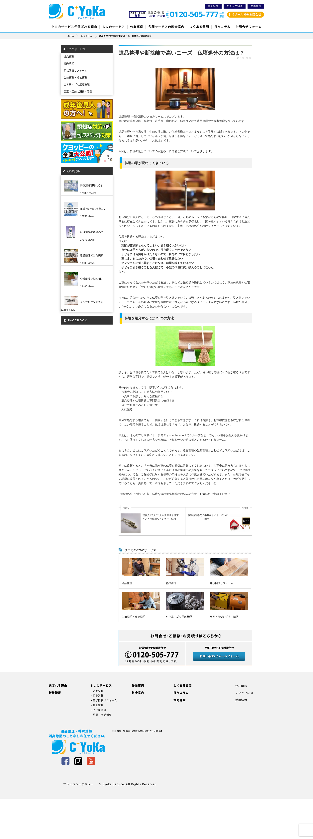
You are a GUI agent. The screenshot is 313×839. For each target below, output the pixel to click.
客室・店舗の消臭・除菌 (224, 616)
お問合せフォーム (249, 27)
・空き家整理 (98, 710)
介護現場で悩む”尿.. (91, 278)
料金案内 (138, 693)
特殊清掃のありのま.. (92, 232)
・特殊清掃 (97, 695)
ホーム (73, 36)
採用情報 (241, 700)
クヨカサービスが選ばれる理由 (74, 27)
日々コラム (222, 27)
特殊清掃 (171, 583)
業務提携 (256, 6)
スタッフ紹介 (235, 6)
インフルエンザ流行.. (92, 302)
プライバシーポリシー (78, 784)
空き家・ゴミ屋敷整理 (179, 616)
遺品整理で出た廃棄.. (92, 255)
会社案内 (213, 6)
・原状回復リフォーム (103, 700)
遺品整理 (127, 583)
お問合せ (179, 700)
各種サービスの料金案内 (166, 27)
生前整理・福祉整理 (133, 616)
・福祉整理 (97, 705)
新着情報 (55, 693)
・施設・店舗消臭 (101, 715)
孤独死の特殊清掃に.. (92, 208)
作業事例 (136, 27)
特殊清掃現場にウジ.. (92, 185)
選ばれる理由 (58, 685)
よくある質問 (199, 27)
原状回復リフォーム (221, 583)
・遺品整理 (97, 691)
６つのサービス (113, 27)
